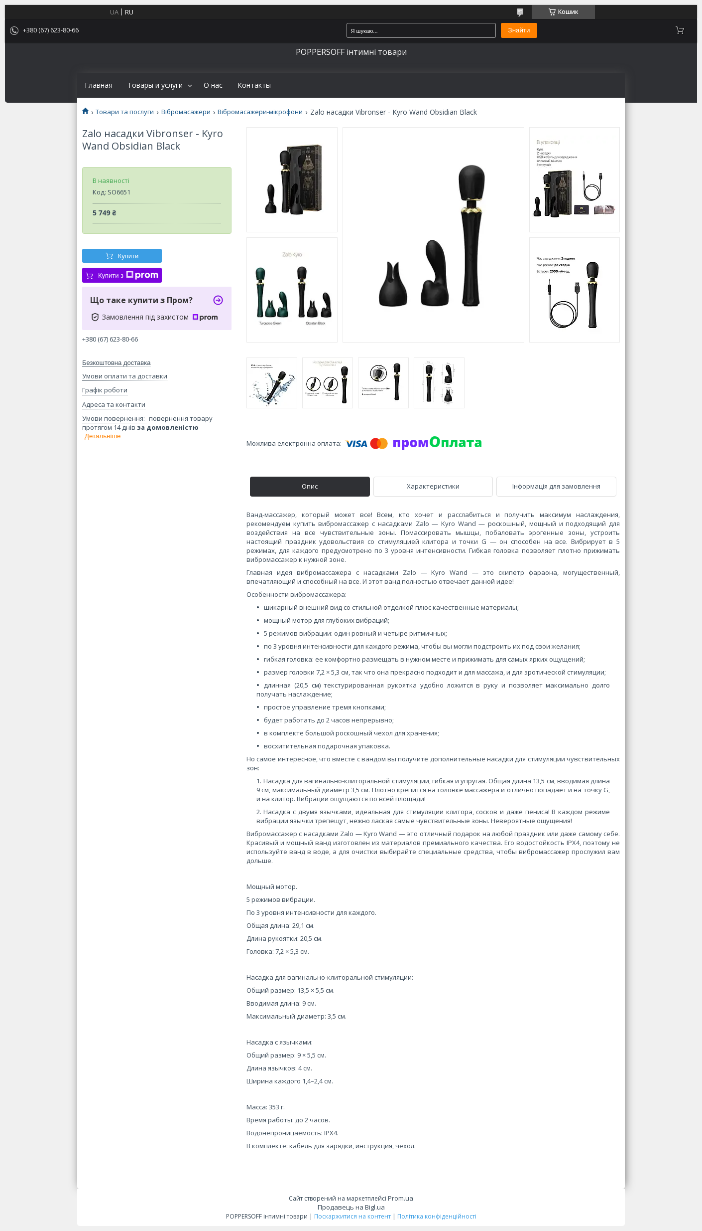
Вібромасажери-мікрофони (260, 112)
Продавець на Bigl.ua (351, 1207)
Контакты (254, 85)
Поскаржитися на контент (352, 1216)
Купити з (128, 275)
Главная (99, 85)
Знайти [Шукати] (519, 30)
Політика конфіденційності (436, 1216)
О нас (213, 85)
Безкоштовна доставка (116, 362)
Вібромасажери (186, 112)
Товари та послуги (125, 112)
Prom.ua (400, 1198)
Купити (128, 256)
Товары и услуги (155, 85)
